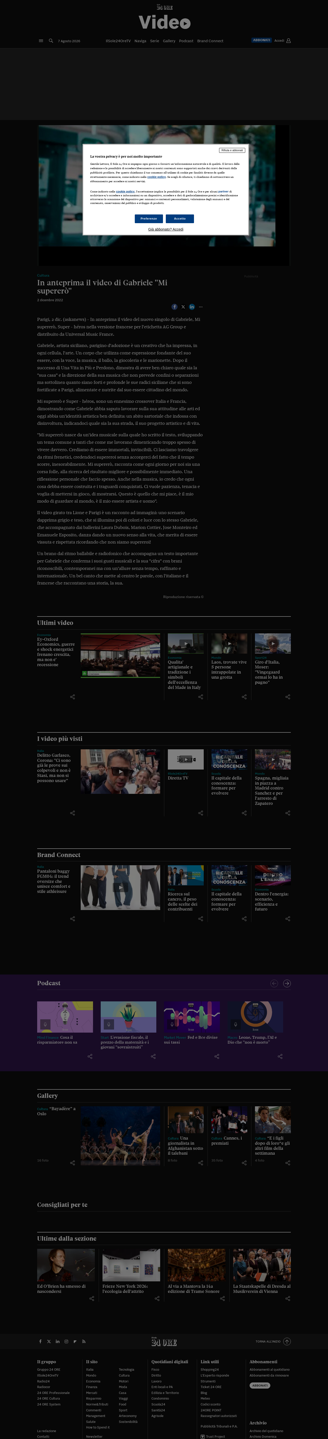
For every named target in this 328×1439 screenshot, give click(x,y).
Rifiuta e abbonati (232, 150)
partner (223, 191)
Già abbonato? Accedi (165, 229)
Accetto (180, 218)
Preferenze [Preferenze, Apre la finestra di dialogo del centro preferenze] (149, 218)
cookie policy (156, 176)
